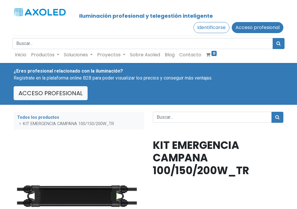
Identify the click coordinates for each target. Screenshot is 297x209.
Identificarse (210, 27)
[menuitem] (22, 55)
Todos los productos (38, 117)
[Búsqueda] (277, 43)
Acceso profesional (256, 27)
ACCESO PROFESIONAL (51, 93)
